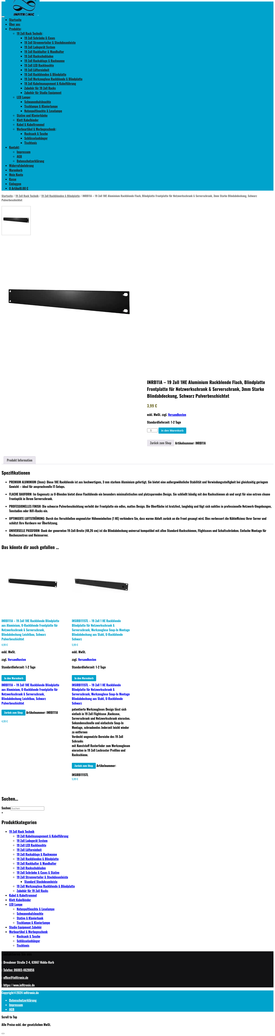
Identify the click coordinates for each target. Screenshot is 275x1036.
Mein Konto (16, 174)
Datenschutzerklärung (30, 161)
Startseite (15, 19)
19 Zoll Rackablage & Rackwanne (44, 60)
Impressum (23, 152)
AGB (19, 156)
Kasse (12, 179)
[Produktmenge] (152, 430)
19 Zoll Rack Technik (30, 33)
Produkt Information (19, 460)
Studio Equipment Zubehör (25, 927)
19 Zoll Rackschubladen (38, 56)
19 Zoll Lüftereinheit (36, 70)
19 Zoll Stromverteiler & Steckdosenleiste (50, 42)
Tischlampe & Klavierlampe (41, 106)
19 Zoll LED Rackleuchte (39, 65)
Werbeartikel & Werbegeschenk (36, 129)
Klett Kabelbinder (28, 120)
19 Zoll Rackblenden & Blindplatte (45, 74)
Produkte (15, 29)
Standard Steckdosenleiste (40, 881)
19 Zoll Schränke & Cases (39, 38)
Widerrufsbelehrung (21, 165)
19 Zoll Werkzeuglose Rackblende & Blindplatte (53, 79)
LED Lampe (24, 97)
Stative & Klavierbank (30, 918)
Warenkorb (15, 170)
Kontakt (14, 147)
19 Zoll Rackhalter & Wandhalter (44, 51)
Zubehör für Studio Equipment (42, 92)
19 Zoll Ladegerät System (39, 47)
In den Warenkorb (172, 430)
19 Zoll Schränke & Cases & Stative (38, 872)
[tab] (20, 460)
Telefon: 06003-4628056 (18, 970)
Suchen (6, 808)
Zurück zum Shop (160, 443)
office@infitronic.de (15, 977)
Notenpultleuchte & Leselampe (43, 111)
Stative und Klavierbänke (32, 115)
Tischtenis (30, 142)
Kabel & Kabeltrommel (30, 124)
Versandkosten (177, 414)
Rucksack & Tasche (36, 133)
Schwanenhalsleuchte (37, 101)
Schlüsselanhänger (36, 138)
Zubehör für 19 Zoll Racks (40, 88)
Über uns (14, 24)
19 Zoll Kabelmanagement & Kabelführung (50, 83)
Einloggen (15, 183)
